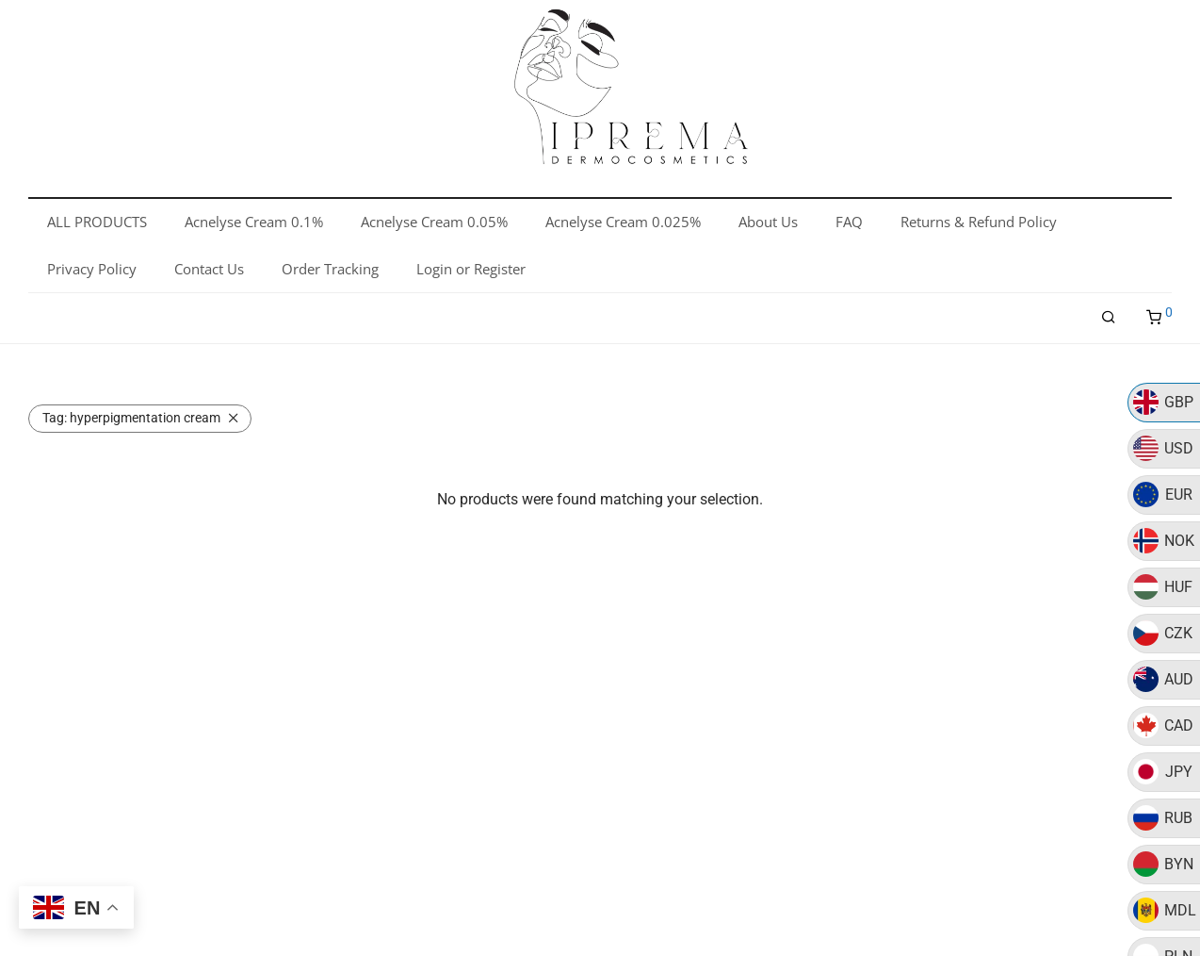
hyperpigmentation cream (131, 417)
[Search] (1108, 317)
